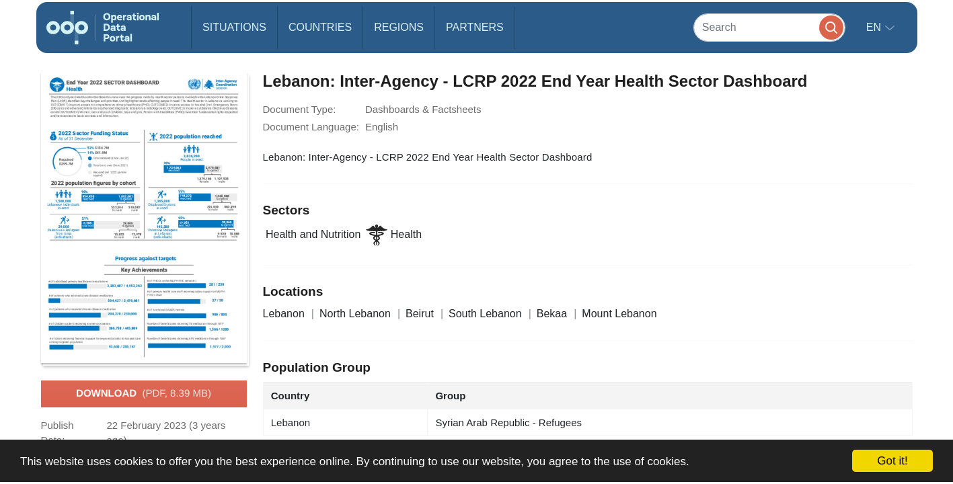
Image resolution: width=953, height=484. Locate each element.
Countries (320, 27)
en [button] (875, 27)
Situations (234, 27)
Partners (475, 27)
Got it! (892, 460)
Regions (399, 27)
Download (143, 394)
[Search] (769, 27)
